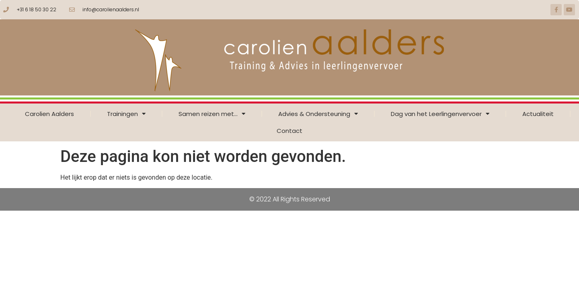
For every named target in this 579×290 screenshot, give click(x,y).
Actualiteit (538, 114)
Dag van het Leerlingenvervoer (440, 114)
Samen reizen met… (212, 114)
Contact (289, 130)
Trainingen (126, 114)
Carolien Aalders (49, 114)
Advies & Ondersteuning (318, 114)
